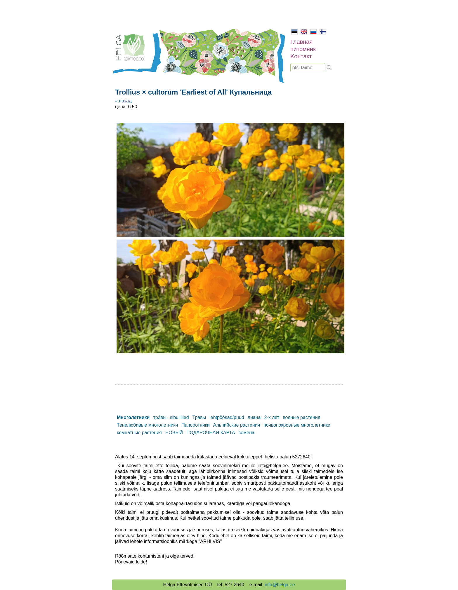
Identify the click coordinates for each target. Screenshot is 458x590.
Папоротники (195, 425)
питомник (303, 49)
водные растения (301, 417)
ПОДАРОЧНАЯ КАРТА (210, 432)
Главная (301, 42)
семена (246, 432)
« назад (123, 100)
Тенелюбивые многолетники (147, 425)
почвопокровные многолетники (296, 425)
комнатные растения (139, 432)
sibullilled (179, 417)
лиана (254, 417)
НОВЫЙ (174, 432)
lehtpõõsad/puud (226, 417)
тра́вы (159, 417)
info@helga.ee (280, 584)
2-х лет (271, 417)
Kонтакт (301, 56)
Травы (199, 417)
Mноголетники (133, 417)
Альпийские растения (236, 425)
